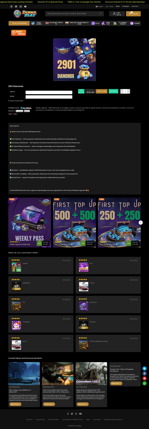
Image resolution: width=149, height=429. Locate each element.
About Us (30, 420)
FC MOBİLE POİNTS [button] (119, 23)
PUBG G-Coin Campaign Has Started (88, 2)
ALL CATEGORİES (20, 23)
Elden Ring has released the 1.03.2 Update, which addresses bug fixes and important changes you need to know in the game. (91, 391)
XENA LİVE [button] (106, 23)
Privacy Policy (40, 420)
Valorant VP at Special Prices (55, 2)
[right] (141, 222)
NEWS (118, 6)
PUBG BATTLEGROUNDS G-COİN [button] (77, 23)
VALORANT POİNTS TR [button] (54, 23)
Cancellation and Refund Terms (72, 420)
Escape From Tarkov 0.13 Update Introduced (121, 370)
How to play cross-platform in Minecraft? (20, 391)
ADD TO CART (101, 91)
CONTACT (135, 6)
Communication (53, 420)
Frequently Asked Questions (113, 420)
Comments (97, 420)
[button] (133, 13)
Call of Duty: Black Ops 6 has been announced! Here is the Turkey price (56, 391)
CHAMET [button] (135, 23)
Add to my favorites (15, 101)
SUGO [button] (96, 23)
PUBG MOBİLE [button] (36, 23)
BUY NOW (113, 91)
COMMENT (125, 6)
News (88, 420)
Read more (15, 404)
